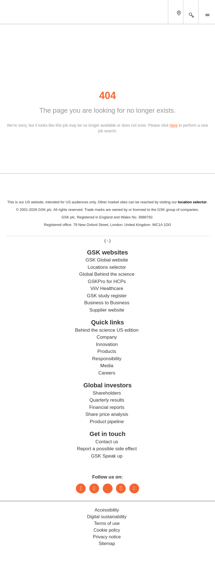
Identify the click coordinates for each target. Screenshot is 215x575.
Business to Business (107, 302)
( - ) (107, 241)
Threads (108, 488)
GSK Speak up (106, 456)
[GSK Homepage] (19, 16)
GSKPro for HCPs (107, 281)
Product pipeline (107, 421)
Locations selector (107, 267)
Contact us (106, 441)
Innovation (107, 344)
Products (106, 351)
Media (106, 365)
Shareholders (107, 393)
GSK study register (107, 295)
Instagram (94, 488)
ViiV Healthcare (106, 288)
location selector (192, 202)
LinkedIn (81, 488)
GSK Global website (106, 260)
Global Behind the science (107, 274)
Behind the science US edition (107, 330)
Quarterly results (106, 400)
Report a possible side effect (107, 448)
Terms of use (107, 523)
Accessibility (107, 510)
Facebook (121, 488)
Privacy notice (107, 536)
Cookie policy (107, 530)
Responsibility (106, 358)
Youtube (134, 488)
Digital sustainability (107, 516)
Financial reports (107, 407)
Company (107, 337)
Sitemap (107, 543)
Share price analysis (106, 414)
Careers (106, 373)
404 (107, 95)
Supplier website (106, 310)
